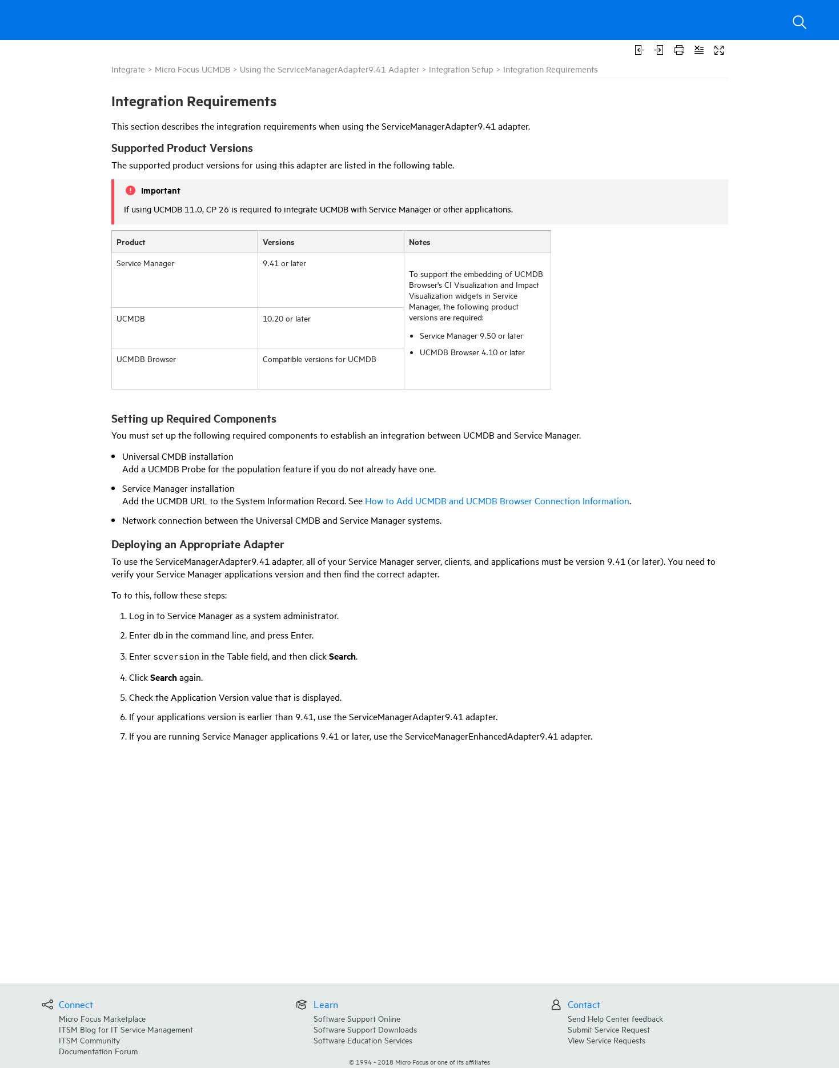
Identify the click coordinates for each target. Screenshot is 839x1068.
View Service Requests (606, 1039)
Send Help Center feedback (615, 1018)
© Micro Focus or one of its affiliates (419, 1061)
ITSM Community (89, 1039)
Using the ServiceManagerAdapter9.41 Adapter (329, 68)
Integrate (128, 68)
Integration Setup (461, 68)
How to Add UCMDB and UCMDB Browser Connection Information (497, 500)
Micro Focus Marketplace (102, 1018)
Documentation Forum (98, 1050)
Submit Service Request (609, 1028)
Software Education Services (363, 1039)
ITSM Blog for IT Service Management (126, 1028)
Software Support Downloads (365, 1028)
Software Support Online (357, 1018)
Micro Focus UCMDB (192, 68)
